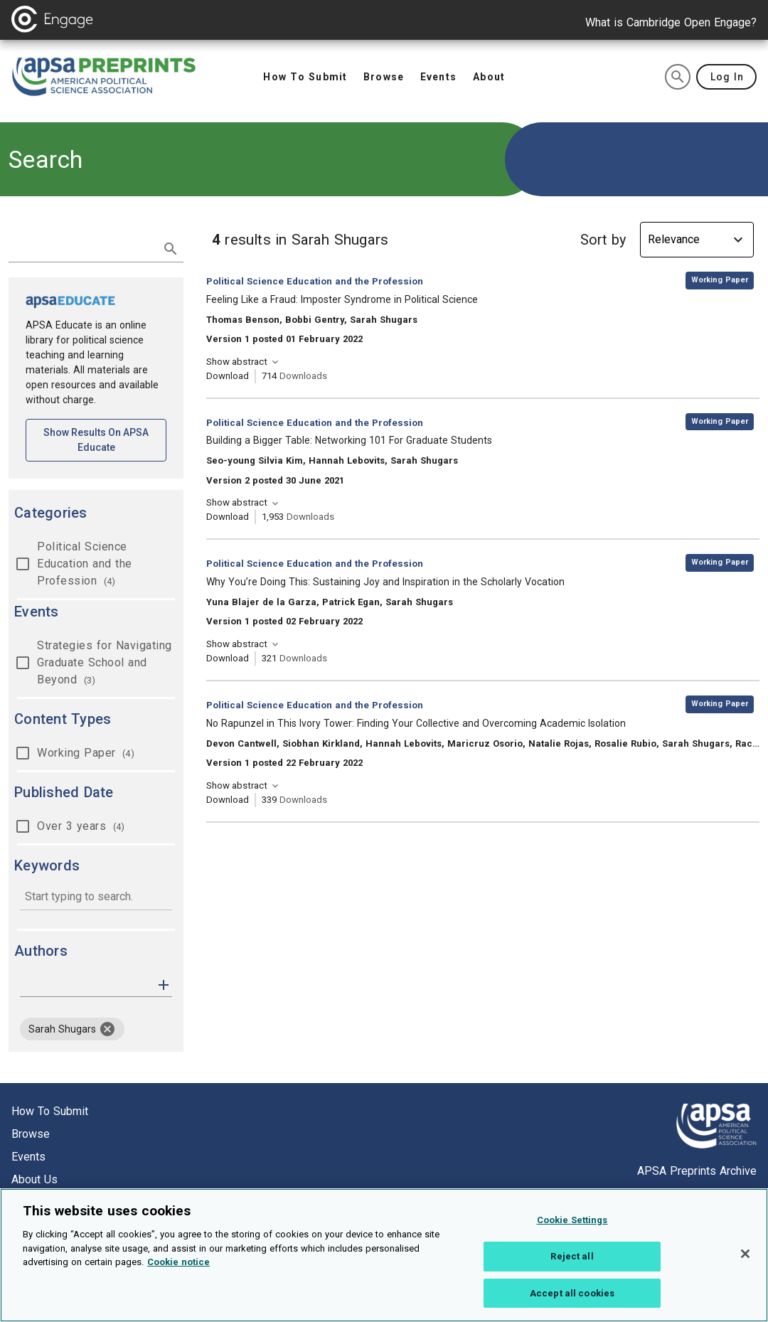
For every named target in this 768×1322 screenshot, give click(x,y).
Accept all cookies (572, 1299)
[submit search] (170, 249)
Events (28, 1156)
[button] (163, 984)
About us (34, 1179)
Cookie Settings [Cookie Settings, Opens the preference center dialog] (572, 1226)
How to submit (49, 1111)
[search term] (82, 247)
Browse (30, 1134)
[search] (677, 77)
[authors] (86, 985)
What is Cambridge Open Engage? (671, 22)
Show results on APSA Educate (104, 440)
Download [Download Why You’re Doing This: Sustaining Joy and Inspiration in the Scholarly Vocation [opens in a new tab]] (227, 658)
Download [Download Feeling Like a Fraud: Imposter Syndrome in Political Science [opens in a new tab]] (227, 376)
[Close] (745, 1260)
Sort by (603, 239)
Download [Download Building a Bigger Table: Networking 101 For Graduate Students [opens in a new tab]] (227, 516)
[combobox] (96, 897)
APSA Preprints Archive (697, 1171)
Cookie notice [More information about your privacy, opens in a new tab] (178, 1268)
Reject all (571, 1262)
